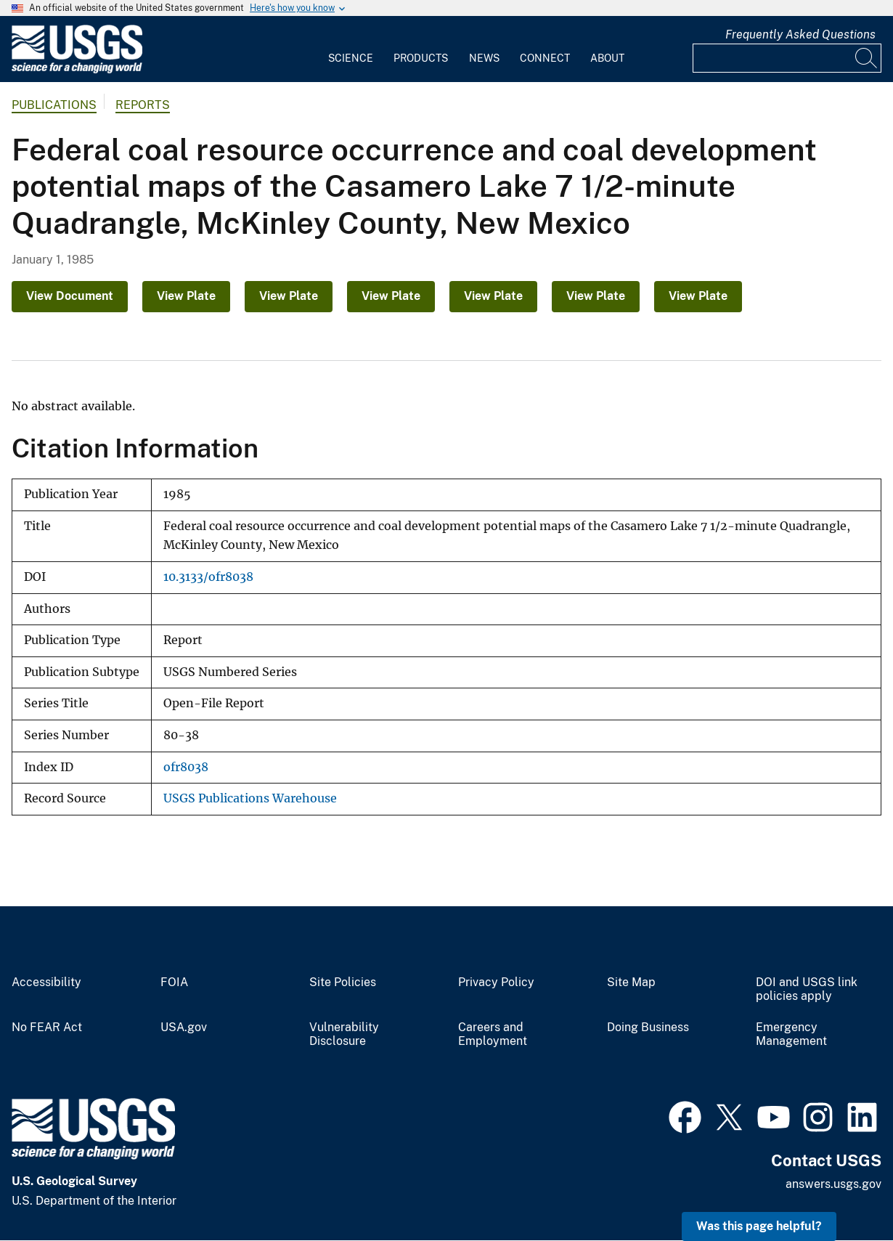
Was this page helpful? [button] (759, 1226)
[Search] (866, 58)
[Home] (77, 70)
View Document (69, 296)
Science (350, 58)
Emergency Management (791, 1034)
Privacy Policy (496, 982)
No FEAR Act (47, 1027)
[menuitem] (350, 49)
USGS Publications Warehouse (250, 798)
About (607, 58)
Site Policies (342, 982)
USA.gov (183, 1027)
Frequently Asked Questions (800, 34)
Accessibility (46, 982)
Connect (545, 58)
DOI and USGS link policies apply (806, 989)
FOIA (174, 982)
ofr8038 (185, 767)
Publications (54, 105)
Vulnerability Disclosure (344, 1034)
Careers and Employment (492, 1034)
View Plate (186, 296)
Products (421, 58)
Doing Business (648, 1027)
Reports (142, 105)
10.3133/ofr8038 (208, 577)
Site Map (631, 982)
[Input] (787, 58)
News (484, 58)
